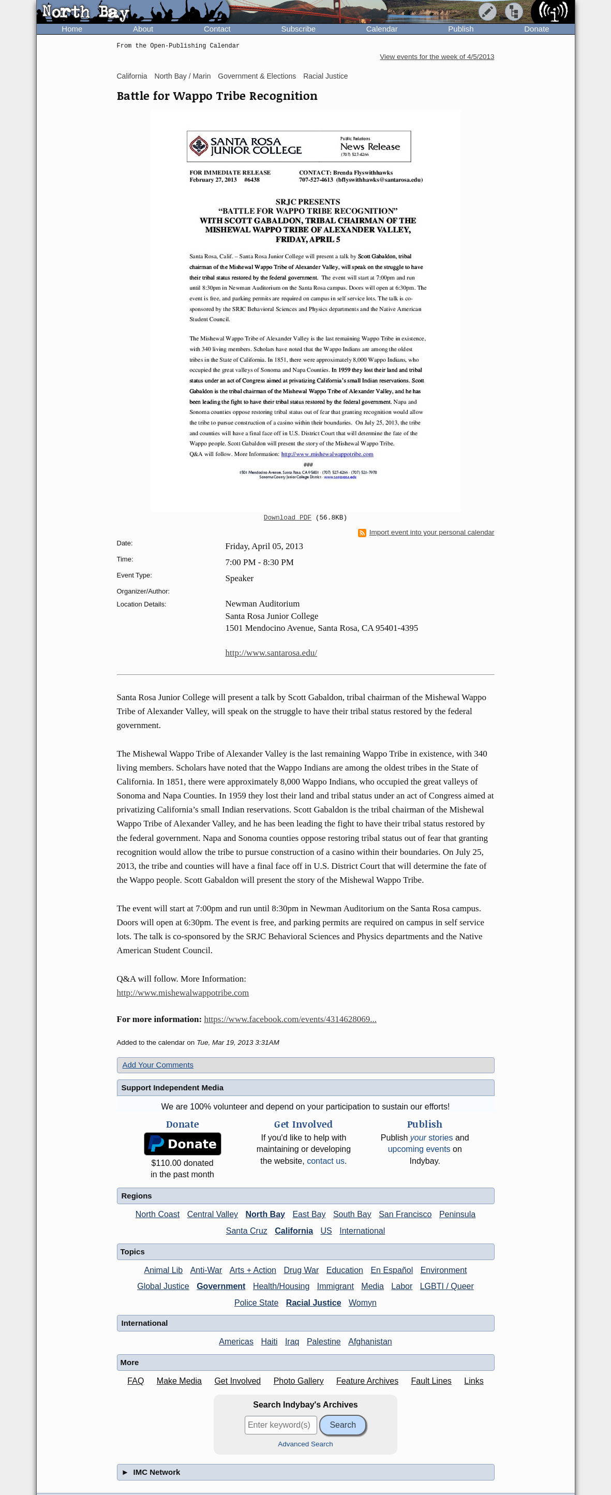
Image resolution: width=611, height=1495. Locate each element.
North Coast (158, 1214)
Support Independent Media (173, 1087)
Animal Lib (163, 1270)
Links (473, 1380)
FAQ (135, 1380)
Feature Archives (367, 1380)
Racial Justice (325, 76)
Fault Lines (431, 1380)
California (132, 76)
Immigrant (335, 1286)
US (326, 1230)
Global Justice (163, 1286)
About (143, 28)
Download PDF (287, 518)
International (362, 1230)
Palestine (324, 1341)
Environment (444, 1270)
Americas (236, 1341)
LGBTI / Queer (447, 1286)
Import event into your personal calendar (426, 532)
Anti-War (206, 1270)
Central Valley (212, 1214)
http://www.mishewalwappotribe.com (183, 993)
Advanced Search (305, 1444)
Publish (460, 28)
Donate (536, 28)
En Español (391, 1270)
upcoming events (419, 1149)
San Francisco (405, 1214)
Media (372, 1286)
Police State (256, 1302)
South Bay (352, 1214)
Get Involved (237, 1380)
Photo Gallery (299, 1380)
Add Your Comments (158, 1064)
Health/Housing (281, 1286)
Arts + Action (253, 1270)
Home (72, 28)
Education (344, 1270)
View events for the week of (437, 57)
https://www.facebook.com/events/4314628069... (290, 1019)
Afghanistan (370, 1341)
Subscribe (298, 28)
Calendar (382, 28)
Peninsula (457, 1214)
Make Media (179, 1380)
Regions (137, 1195)
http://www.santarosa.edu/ (271, 653)
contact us (326, 1161)
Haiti (269, 1341)
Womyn (363, 1302)
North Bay (265, 1214)
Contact (217, 28)
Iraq (292, 1341)
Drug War (301, 1270)
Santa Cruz (246, 1230)
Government (221, 1286)
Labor (401, 1286)
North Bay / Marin (183, 76)
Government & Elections (257, 76)
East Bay (308, 1214)
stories (431, 1137)
